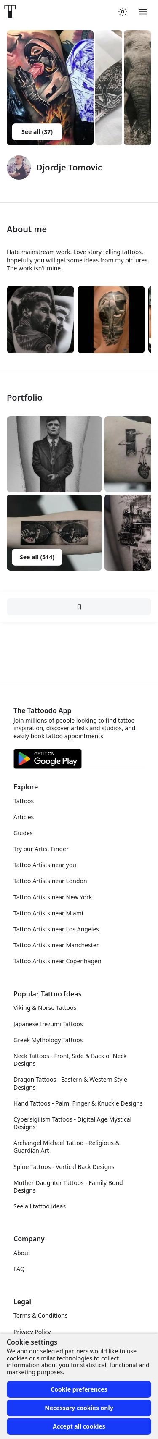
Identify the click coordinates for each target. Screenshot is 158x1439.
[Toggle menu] (142, 12)
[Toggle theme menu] (122, 11)
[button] (54, 454)
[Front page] (10, 12)
